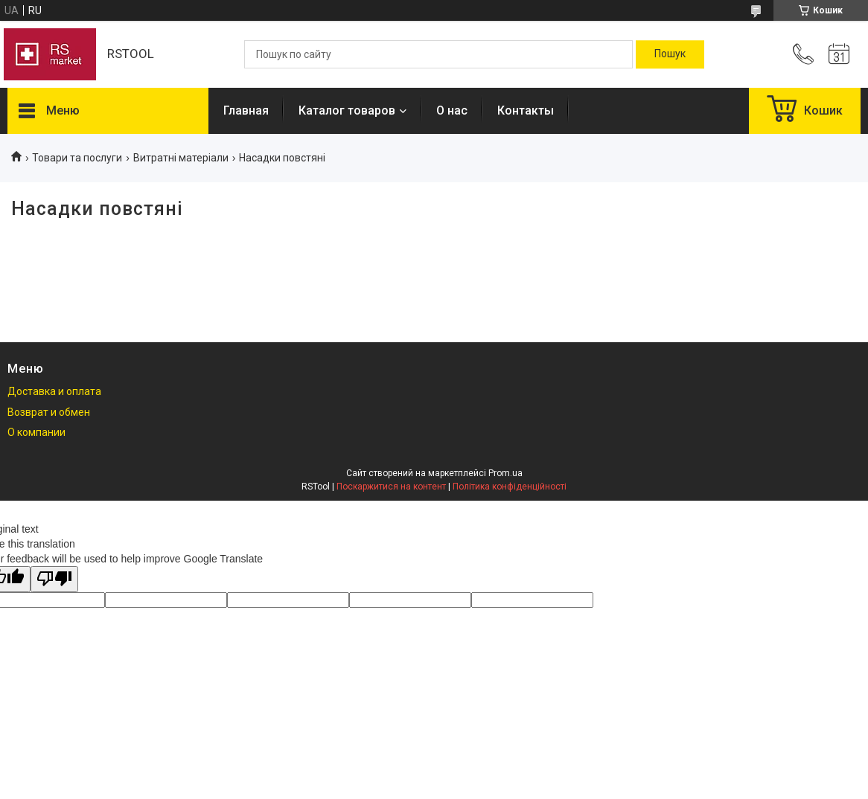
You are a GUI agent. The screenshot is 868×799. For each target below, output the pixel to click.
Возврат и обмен (48, 412)
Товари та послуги (77, 158)
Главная (246, 110)
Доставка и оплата (54, 391)
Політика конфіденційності (510, 486)
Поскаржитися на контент (391, 486)
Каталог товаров (347, 110)
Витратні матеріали (181, 158)
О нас (451, 110)
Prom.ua (505, 473)
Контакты (525, 110)
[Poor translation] (54, 579)
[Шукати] (670, 54)
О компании (36, 432)
